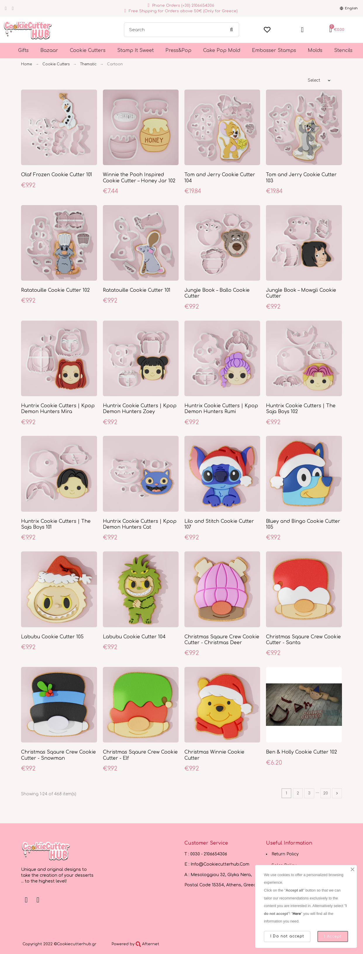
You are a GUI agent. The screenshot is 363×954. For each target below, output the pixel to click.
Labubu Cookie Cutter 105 (52, 637)
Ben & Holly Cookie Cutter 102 (301, 752)
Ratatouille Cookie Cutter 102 (55, 290)
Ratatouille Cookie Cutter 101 (136, 290)
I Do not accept (287, 936)
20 (325, 793)
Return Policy (285, 854)
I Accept (332, 936)
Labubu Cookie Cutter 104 (134, 637)
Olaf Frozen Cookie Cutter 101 (56, 174)
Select (314, 80)
